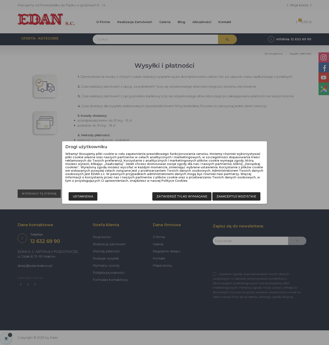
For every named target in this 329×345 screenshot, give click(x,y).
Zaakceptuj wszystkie (236, 196)
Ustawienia (83, 196)
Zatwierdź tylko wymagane (182, 196)
